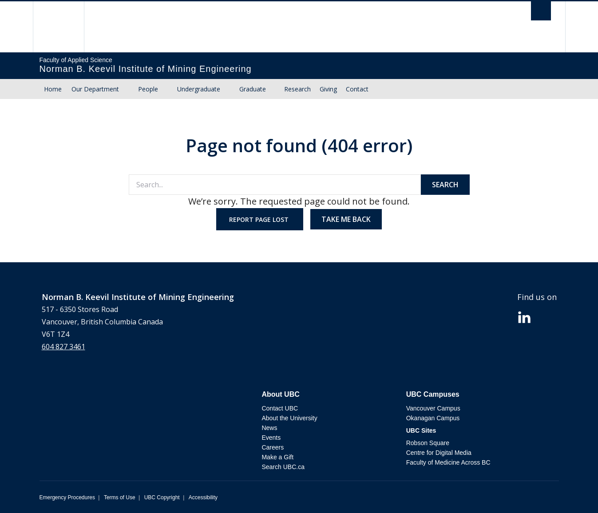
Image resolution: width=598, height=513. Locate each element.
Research (297, 89)
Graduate (252, 89)
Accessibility (203, 497)
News (269, 427)
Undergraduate (198, 89)
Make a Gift (277, 457)
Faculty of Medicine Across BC (448, 462)
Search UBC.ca (282, 466)
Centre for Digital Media (438, 452)
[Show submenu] (127, 89)
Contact (357, 89)
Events (271, 437)
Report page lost (259, 219)
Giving (328, 89)
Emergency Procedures (67, 497)
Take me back (346, 219)
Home (53, 89)
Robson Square (427, 442)
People (148, 89)
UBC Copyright (162, 497)
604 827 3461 (63, 346)
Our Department (95, 89)
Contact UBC (279, 408)
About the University (289, 418)
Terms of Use (119, 497)
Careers (272, 447)
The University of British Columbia (58, 26)
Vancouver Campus (433, 408)
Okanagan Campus (433, 418)
